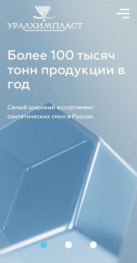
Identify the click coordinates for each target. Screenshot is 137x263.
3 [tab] (93, 244)
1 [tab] (44, 244)
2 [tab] (68, 244)
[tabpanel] (68, 131)
